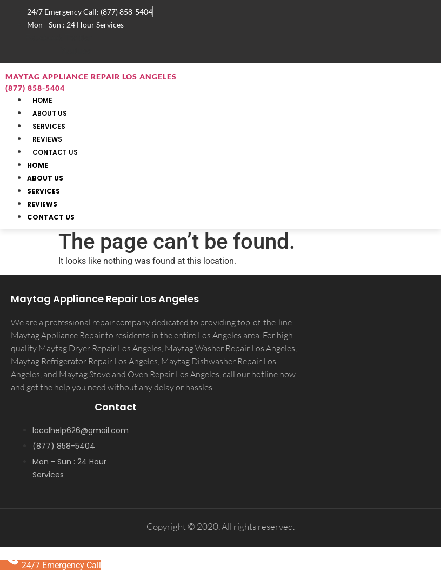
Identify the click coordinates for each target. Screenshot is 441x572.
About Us (45, 178)
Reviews (42, 204)
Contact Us (55, 152)
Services (43, 191)
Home (37, 165)
